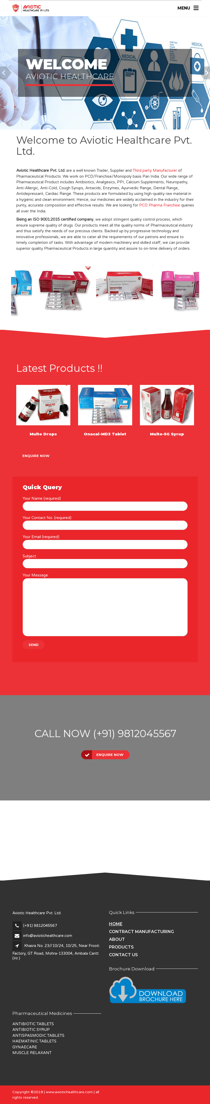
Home (115, 923)
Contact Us (123, 954)
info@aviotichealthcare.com (47, 935)
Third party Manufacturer (155, 170)
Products (121, 947)
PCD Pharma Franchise (159, 205)
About (117, 939)
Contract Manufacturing (141, 931)
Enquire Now (35, 456)
